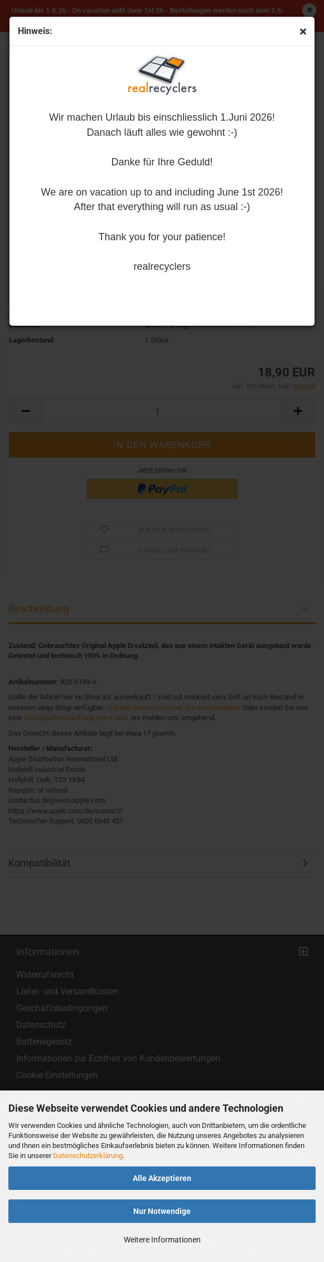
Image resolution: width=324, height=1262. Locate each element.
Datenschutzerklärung (88, 1155)
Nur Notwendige (162, 1211)
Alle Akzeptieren (162, 1178)
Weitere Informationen (162, 1239)
